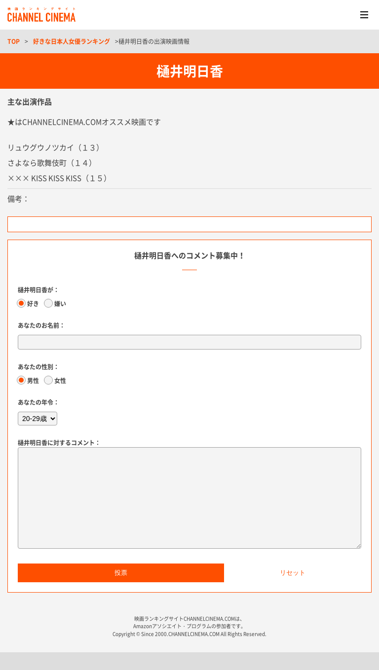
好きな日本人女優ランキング (71, 41)
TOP (13, 41)
